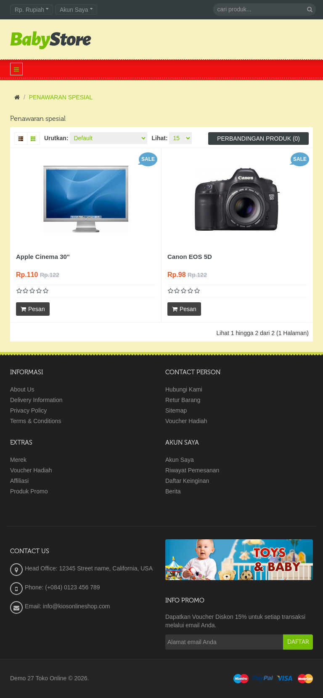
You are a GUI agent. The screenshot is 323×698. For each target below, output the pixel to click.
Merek (18, 459)
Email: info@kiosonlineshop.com (67, 606)
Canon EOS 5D (189, 256)
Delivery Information (36, 400)
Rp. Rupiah (31, 9)
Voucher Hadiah (186, 421)
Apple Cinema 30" (43, 256)
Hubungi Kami (183, 389)
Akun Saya (179, 459)
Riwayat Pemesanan (192, 470)
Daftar (298, 642)
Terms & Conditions (35, 421)
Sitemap (176, 410)
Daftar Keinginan (187, 480)
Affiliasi (19, 480)
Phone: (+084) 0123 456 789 (62, 587)
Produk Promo (29, 491)
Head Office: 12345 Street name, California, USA (89, 568)
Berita (173, 491)
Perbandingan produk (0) (258, 138)
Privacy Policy (28, 410)
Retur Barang (182, 400)
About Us (22, 389)
